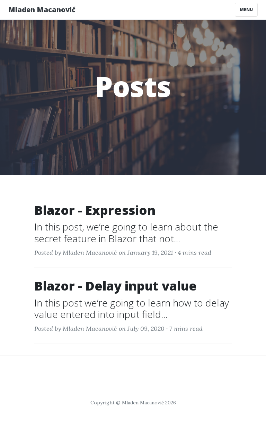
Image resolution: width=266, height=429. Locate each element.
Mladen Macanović (42, 9)
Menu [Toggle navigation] (246, 9)
